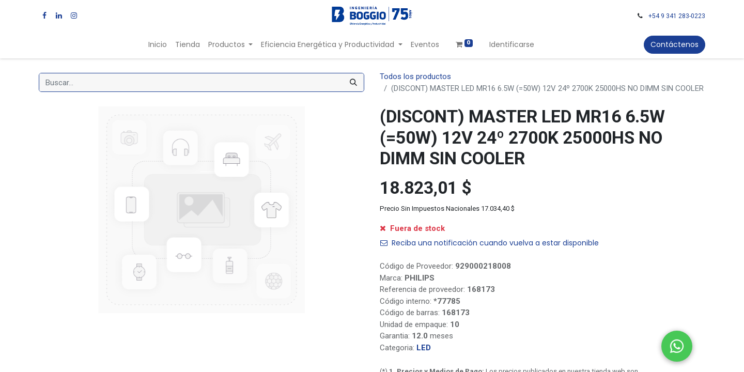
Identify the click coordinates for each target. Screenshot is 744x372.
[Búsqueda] (353, 82)
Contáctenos (674, 44)
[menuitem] (157, 44)
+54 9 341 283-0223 (676, 16)
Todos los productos (415, 76)
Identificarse (511, 44)
